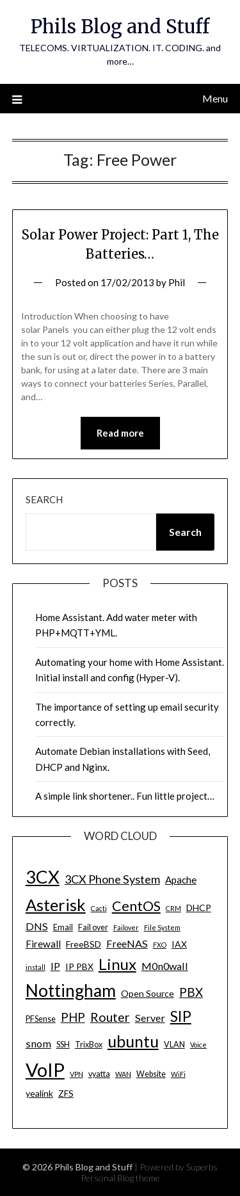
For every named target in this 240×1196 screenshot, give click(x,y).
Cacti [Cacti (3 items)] (99, 908)
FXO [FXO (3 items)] (159, 945)
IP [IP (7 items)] (55, 966)
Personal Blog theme (120, 1177)
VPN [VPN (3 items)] (76, 1074)
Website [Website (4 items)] (151, 1074)
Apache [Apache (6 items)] (180, 879)
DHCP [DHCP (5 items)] (198, 907)
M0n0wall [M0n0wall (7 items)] (164, 966)
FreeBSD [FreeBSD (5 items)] (83, 944)
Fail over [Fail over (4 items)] (93, 927)
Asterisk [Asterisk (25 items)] (56, 904)
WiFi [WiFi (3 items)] (178, 1074)
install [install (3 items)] (35, 967)
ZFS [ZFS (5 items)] (66, 1093)
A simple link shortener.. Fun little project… (124, 796)
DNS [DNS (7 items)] (37, 926)
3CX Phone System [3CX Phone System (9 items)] (112, 879)
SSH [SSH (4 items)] (63, 1044)
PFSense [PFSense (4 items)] (41, 1019)
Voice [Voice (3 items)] (198, 1044)
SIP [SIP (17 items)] (180, 1016)
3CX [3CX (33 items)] (43, 876)
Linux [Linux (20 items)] (117, 964)
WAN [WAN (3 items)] (123, 1074)
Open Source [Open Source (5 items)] (147, 993)
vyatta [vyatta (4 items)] (99, 1074)
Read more (120, 433)
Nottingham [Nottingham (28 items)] (71, 990)
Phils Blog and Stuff (120, 26)
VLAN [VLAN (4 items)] (174, 1044)
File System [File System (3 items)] (162, 927)
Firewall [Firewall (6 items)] (43, 944)
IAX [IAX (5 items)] (179, 944)
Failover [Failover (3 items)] (126, 927)
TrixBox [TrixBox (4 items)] (88, 1044)
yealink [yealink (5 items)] (39, 1093)
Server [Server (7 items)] (150, 1018)
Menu (215, 98)
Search (44, 499)
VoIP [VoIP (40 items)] (45, 1069)
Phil (176, 282)
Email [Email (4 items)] (63, 927)
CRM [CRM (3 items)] (173, 908)
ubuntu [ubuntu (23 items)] (133, 1041)
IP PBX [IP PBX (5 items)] (79, 966)
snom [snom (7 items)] (38, 1043)
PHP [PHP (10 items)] (73, 1017)
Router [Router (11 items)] (110, 1017)
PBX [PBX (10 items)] (191, 992)
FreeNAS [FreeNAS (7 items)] (127, 943)
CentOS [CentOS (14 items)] (136, 906)
